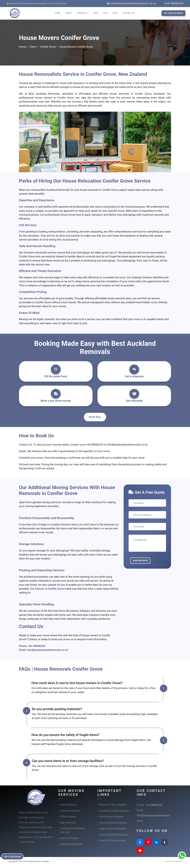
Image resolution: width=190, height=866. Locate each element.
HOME (57, 13)
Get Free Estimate (173, 13)
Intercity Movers (69, 838)
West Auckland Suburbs (113, 822)
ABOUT (69, 13)
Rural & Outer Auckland (113, 840)
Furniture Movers (70, 810)
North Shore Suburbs (112, 816)
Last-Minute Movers (71, 844)
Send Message (140, 560)
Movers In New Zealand (113, 804)
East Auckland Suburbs (113, 828)
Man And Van (68, 822)
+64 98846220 (36, 646)
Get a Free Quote (13, 856)
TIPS (105, 13)
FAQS (95, 13)
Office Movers (68, 816)
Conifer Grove (48, 46)
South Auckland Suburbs (114, 834)
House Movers (68, 804)
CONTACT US (129, 13)
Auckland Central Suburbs (114, 810)
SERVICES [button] (82, 13)
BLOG (115, 13)
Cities (33, 46)
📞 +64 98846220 (171, 3)
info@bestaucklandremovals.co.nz (47, 650)
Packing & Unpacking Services (72, 830)
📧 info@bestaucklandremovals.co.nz (131, 3)
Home (22, 46)
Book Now (95, 417)
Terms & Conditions (173, 861)
